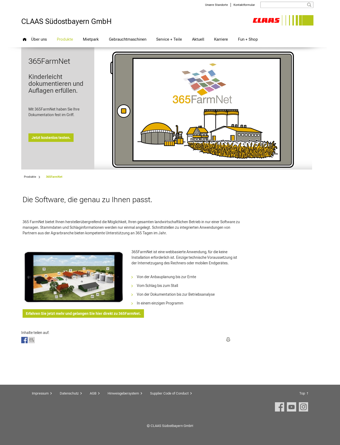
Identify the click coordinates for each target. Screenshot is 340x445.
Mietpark (91, 39)
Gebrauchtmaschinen (127, 39)
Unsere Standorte (216, 5)
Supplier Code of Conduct (169, 393)
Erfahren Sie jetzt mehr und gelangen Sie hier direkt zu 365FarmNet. (83, 313)
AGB (93, 393)
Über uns (39, 39)
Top (302, 393)
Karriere (221, 39)
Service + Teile (169, 39)
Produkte (65, 39)
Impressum (40, 393)
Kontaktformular (244, 5)
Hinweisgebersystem (123, 393)
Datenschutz (69, 393)
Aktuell (198, 39)
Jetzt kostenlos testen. (51, 137)
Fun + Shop (248, 39)
